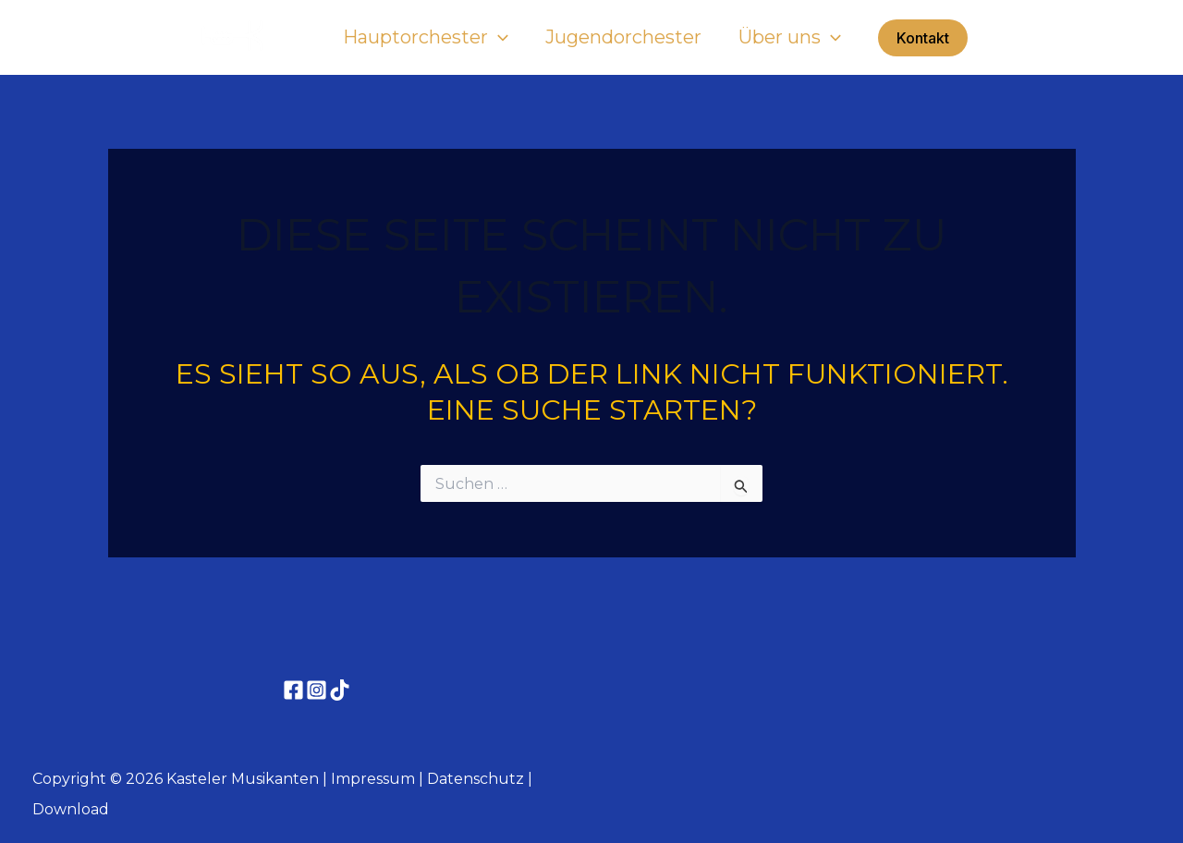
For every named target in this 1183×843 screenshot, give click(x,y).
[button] (498, 37)
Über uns (789, 37)
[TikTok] (339, 690)
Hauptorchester (425, 37)
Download (70, 809)
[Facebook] (293, 690)
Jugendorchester (623, 37)
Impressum (373, 779)
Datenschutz (475, 779)
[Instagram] (316, 690)
